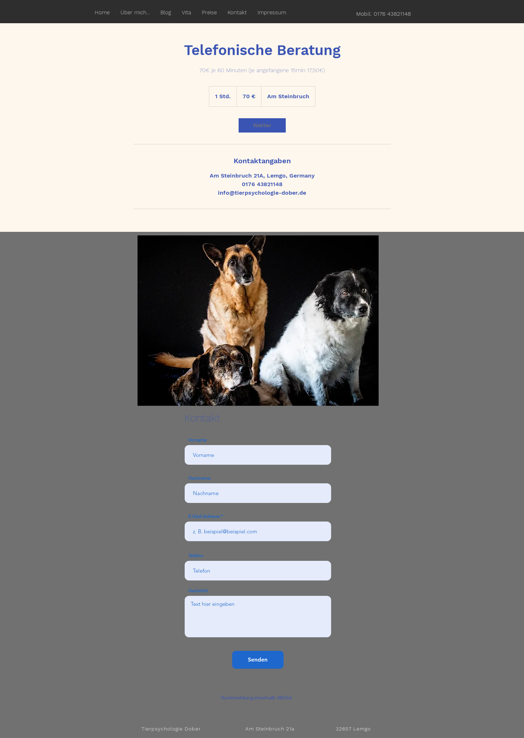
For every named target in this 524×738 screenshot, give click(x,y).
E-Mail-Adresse (204, 516)
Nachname (199, 478)
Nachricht (198, 590)
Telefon (195, 555)
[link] (262, 125)
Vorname (197, 440)
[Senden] (258, 660)
